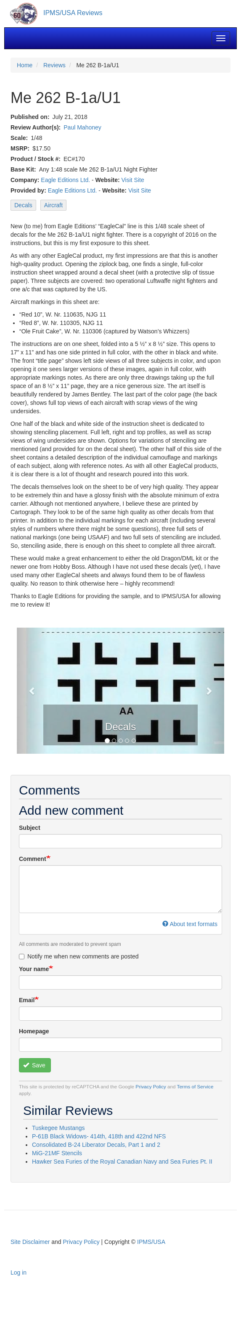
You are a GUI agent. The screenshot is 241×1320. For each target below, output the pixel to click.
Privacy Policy (150, 1086)
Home (24, 65)
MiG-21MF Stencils (57, 1153)
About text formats (189, 924)
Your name (34, 969)
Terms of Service (195, 1086)
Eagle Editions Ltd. (65, 180)
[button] (32, 691)
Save (34, 1065)
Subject (29, 827)
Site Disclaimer (30, 1241)
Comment (32, 858)
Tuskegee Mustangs (58, 1128)
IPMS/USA (151, 1241)
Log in (18, 1272)
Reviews (54, 65)
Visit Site (133, 180)
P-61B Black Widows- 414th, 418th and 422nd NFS (99, 1136)
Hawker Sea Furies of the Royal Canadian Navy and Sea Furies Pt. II (122, 1161)
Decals (23, 205)
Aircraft (53, 205)
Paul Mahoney (82, 127)
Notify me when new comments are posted (79, 956)
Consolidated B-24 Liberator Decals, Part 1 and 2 (96, 1144)
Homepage (34, 1031)
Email (26, 1000)
